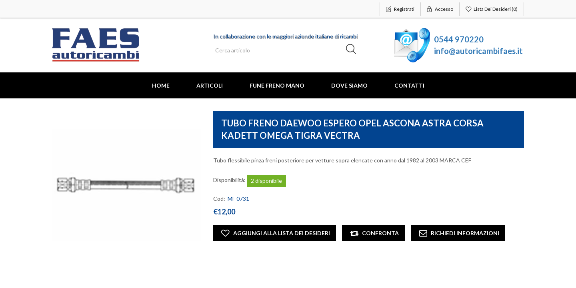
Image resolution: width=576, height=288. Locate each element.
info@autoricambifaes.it (478, 51)
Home (161, 85)
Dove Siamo (349, 85)
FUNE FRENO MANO (277, 85)
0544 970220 (459, 39)
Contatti (409, 85)
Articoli (209, 85)
